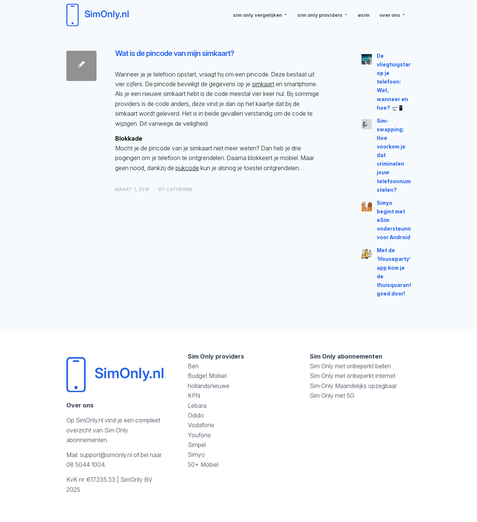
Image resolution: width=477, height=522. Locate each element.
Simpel (197, 444)
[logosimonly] (98, 15)
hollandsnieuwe (209, 386)
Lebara (197, 405)
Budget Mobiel (207, 375)
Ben (193, 366)
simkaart (263, 84)
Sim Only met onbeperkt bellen (350, 366)
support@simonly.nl (106, 455)
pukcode (187, 168)
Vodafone (201, 425)
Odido (196, 415)
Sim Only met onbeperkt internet (352, 375)
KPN (194, 395)
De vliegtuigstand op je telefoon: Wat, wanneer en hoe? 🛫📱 (396, 82)
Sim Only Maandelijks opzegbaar (353, 386)
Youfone (199, 435)
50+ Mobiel (203, 464)
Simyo (196, 454)
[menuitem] (260, 15)
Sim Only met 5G (332, 395)
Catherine (179, 189)
